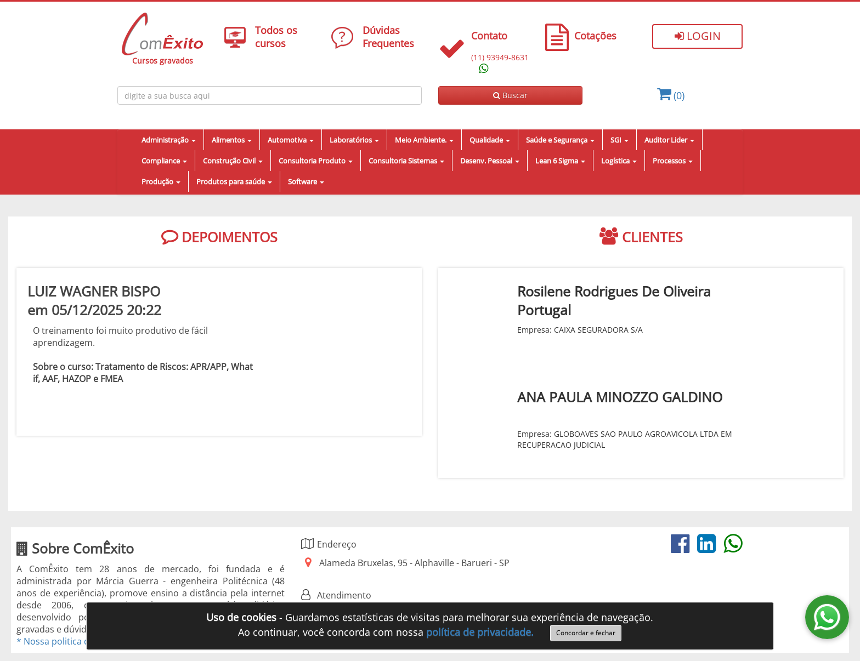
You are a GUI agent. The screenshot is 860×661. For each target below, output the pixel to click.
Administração (169, 140)
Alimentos (232, 140)
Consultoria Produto (316, 161)
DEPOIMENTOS (219, 236)
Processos (673, 161)
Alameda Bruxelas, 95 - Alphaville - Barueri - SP (414, 563)
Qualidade (489, 140)
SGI (619, 140)
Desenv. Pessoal (489, 161)
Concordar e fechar (585, 632)
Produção (161, 181)
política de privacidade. (480, 632)
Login (698, 36)
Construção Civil (233, 161)
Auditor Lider (669, 140)
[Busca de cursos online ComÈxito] (269, 95)
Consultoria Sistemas (406, 161)
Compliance (164, 161)
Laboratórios (354, 140)
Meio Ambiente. (424, 140)
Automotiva (291, 140)
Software (306, 181)
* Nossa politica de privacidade (80, 641)
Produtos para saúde (234, 181)
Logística (619, 161)
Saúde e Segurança (560, 140)
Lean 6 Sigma (560, 161)
